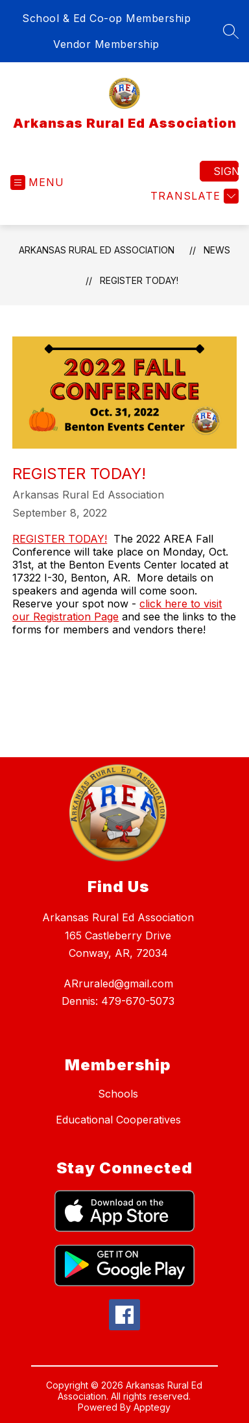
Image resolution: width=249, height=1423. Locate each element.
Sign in (226, 171)
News (217, 249)
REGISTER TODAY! (59, 538)
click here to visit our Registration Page (117, 610)
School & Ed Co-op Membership (106, 18)
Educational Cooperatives (118, 1119)
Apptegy (152, 1407)
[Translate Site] (193, 196)
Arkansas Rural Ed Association (96, 249)
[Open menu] (37, 182)
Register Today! (139, 280)
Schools (118, 1093)
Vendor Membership (106, 44)
